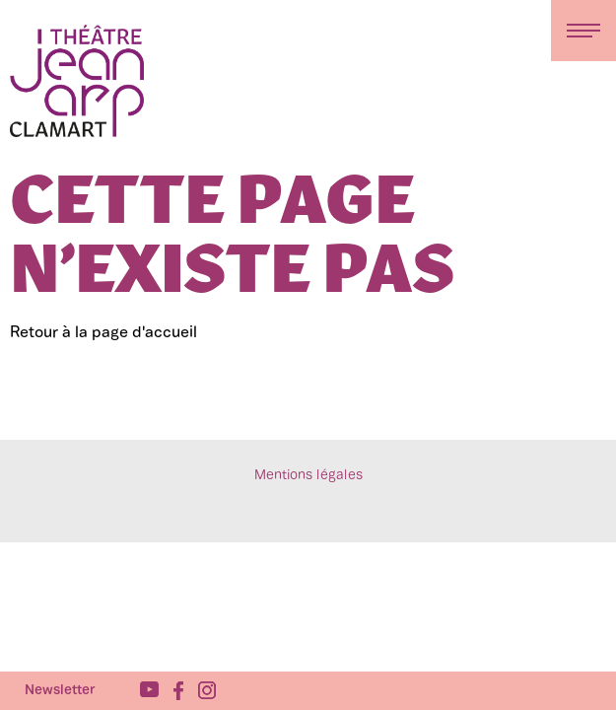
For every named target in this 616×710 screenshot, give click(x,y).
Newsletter (60, 690)
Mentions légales (308, 475)
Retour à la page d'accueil (103, 333)
